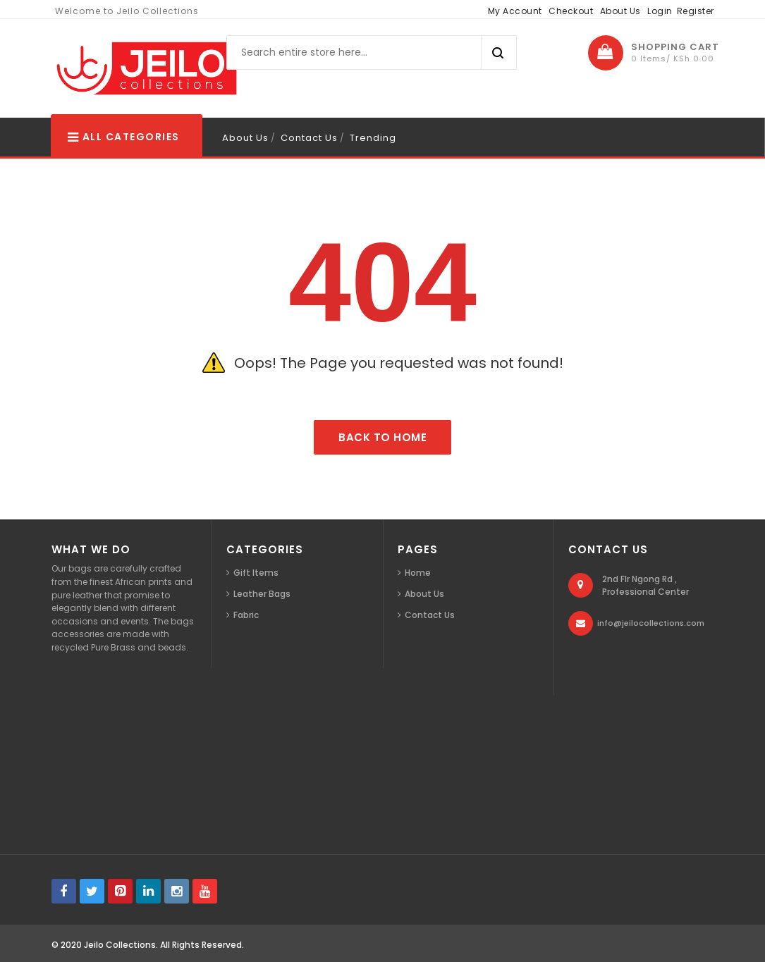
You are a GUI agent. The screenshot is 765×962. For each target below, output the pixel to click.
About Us (620, 11)
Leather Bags (261, 594)
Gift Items (256, 573)
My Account (515, 11)
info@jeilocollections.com (650, 623)
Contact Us (309, 137)
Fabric (246, 615)
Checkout (571, 11)
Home (418, 573)
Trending (373, 137)
